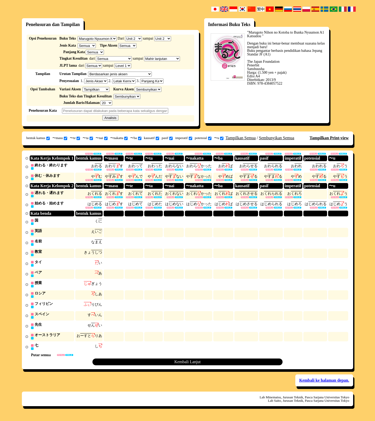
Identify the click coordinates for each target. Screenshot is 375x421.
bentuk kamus (38, 138)
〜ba (135, 138)
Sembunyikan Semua (276, 138)
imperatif (183, 138)
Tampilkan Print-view (329, 138)
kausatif (151, 138)
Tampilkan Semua (241, 138)
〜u (219, 138)
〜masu (59, 138)
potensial (203, 138)
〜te (75, 138)
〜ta (88, 138)
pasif (167, 138)
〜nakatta (119, 138)
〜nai (102, 138)
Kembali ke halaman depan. (324, 384)
